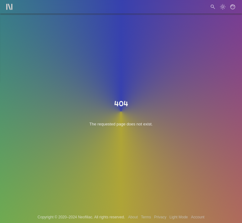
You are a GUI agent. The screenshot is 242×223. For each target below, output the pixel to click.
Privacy (160, 217)
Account (197, 217)
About (133, 217)
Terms (146, 217)
